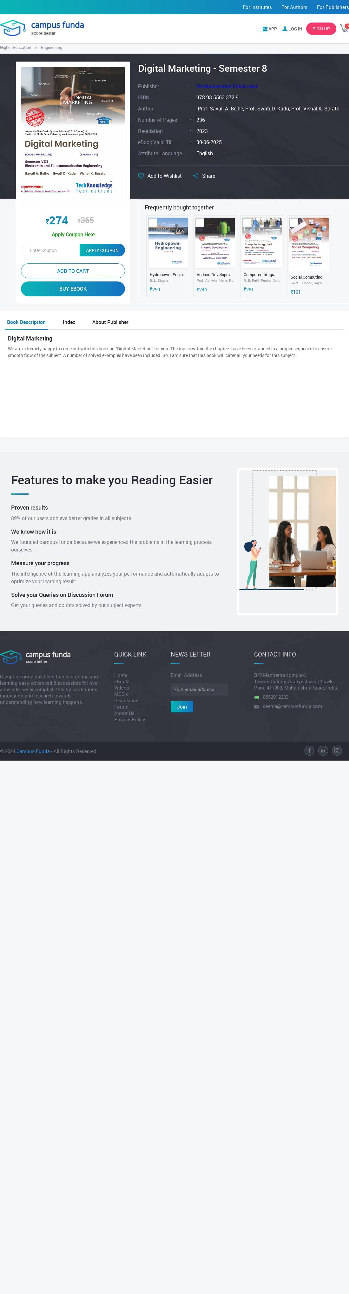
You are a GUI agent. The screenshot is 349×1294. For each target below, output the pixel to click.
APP (272, 29)
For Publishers (333, 7)
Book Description (26, 322)
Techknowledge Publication (227, 86)
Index (69, 322)
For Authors (294, 7)
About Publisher (110, 322)
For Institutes (257, 7)
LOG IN (295, 29)
